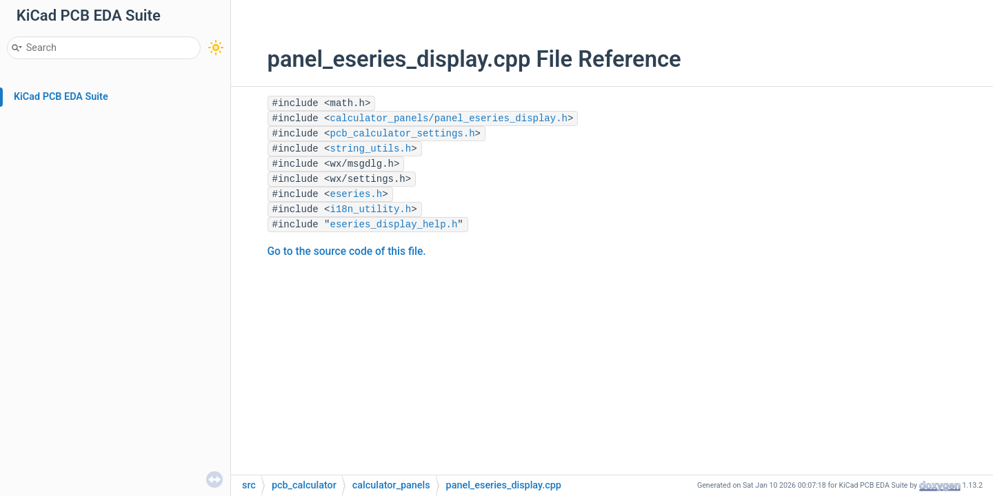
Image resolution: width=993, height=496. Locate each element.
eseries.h (356, 194)
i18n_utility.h (371, 209)
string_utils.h (371, 148)
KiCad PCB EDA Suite (61, 97)
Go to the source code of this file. (347, 251)
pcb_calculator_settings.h (402, 133)
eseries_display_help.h (394, 224)
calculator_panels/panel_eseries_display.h (449, 118)
